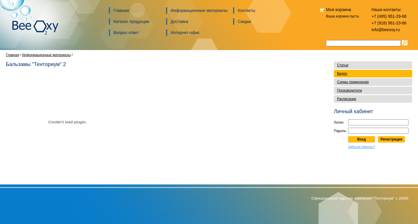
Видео (342, 74)
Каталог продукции (131, 21)
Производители (349, 90)
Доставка (179, 21)
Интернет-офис (185, 32)
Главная (121, 10)
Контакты (246, 10)
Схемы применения (353, 82)
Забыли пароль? (361, 147)
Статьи (342, 65)
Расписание (346, 99)
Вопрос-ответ (126, 32)
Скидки (244, 21)
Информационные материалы (199, 10)
